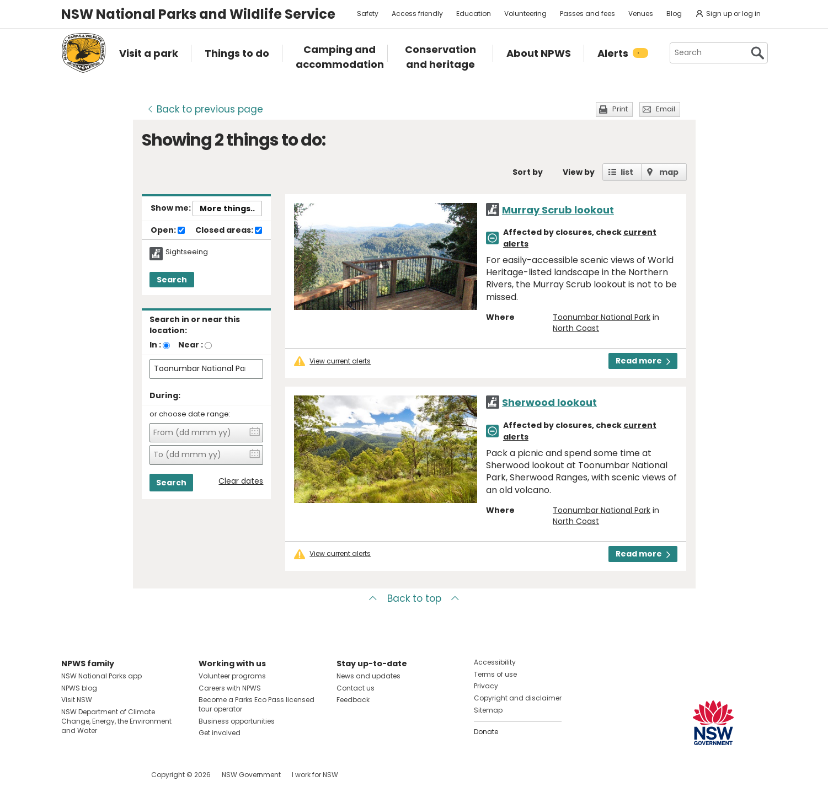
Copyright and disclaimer (518, 698)
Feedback (353, 699)
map (669, 172)
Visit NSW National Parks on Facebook (71, 774)
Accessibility (495, 662)
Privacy (486, 686)
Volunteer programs (232, 676)
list (627, 172)
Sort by (527, 172)
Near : (190, 344)
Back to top (414, 598)
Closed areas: (228, 231)
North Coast (576, 328)
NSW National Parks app (101, 676)
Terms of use (495, 674)
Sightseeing (186, 252)
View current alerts (340, 361)
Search (172, 279)
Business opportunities (237, 721)
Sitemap (488, 710)
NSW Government (251, 774)
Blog (674, 13)
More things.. (227, 208)
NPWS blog (79, 688)
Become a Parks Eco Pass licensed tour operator (256, 704)
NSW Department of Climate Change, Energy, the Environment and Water (116, 721)
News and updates (368, 676)
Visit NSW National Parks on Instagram (95, 774)
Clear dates (240, 481)
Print (620, 109)
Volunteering (525, 13)
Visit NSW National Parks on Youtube (119, 774)
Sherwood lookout (549, 402)
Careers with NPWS (230, 688)
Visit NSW (76, 699)
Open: (168, 231)
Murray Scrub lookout (558, 210)
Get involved (220, 732)
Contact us (355, 688)
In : (155, 344)
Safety (367, 13)
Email (665, 109)
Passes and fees (587, 13)
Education (473, 13)
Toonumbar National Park (601, 317)
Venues (640, 13)
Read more (643, 360)
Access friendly (417, 13)
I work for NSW (315, 774)
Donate (486, 731)
